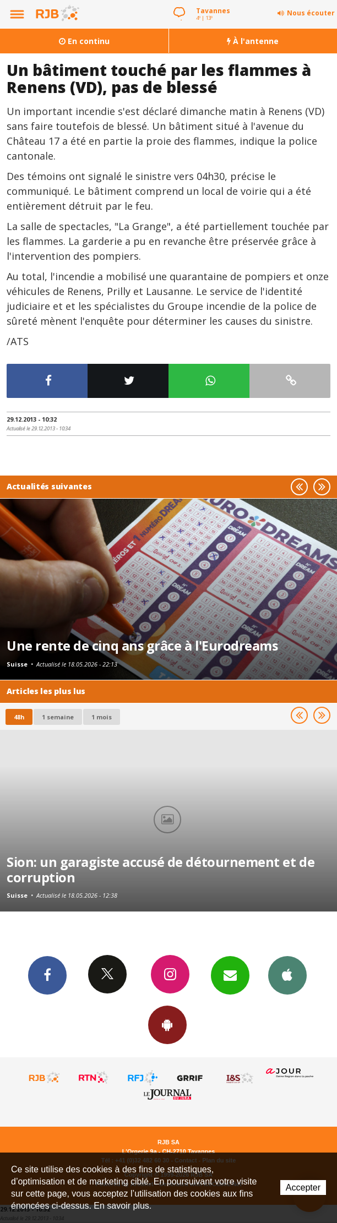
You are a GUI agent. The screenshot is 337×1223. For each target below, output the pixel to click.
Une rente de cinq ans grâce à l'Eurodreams (142, 645)
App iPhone (287, 974)
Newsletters (230, 974)
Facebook (47, 974)
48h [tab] (19, 717)
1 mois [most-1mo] (101, 717)
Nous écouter (311, 13)
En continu (84, 41)
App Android (167, 1024)
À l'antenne (253, 41)
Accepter (303, 1187)
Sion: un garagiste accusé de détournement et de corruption (160, 869)
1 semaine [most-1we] (58, 717)
